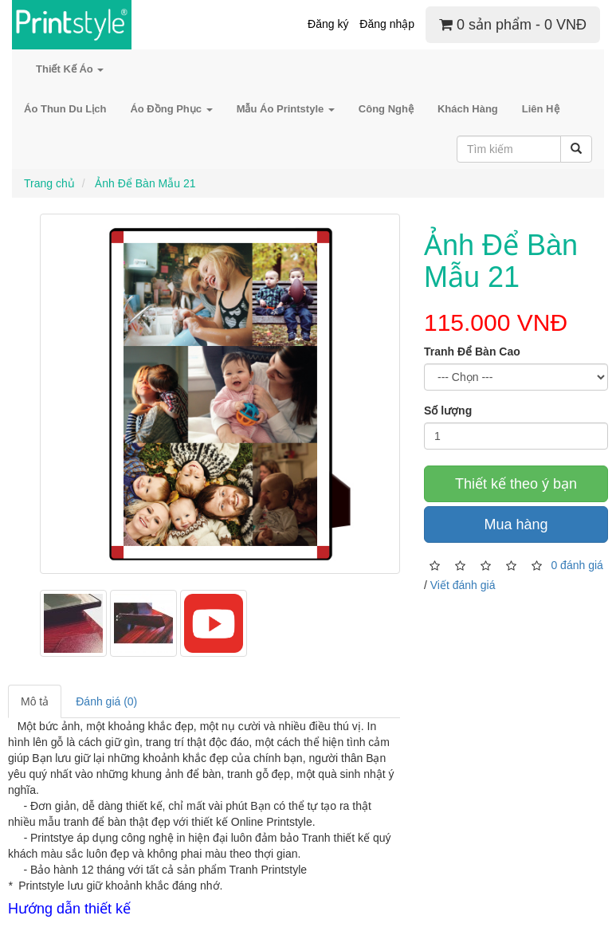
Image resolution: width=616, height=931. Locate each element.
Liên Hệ (540, 109)
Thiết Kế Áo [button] (70, 69)
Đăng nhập (386, 24)
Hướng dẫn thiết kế (69, 909)
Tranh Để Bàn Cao (472, 351)
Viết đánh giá (463, 585)
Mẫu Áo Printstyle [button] (286, 109)
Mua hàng (515, 524)
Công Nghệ (386, 109)
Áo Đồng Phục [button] (171, 109)
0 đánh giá (576, 564)
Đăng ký (328, 24)
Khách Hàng (467, 109)
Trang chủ (49, 183)
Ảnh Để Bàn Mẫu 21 (143, 183)
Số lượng (448, 410)
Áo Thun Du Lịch (65, 109)
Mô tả (35, 701)
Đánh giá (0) (106, 701)
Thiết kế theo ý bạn (516, 484)
